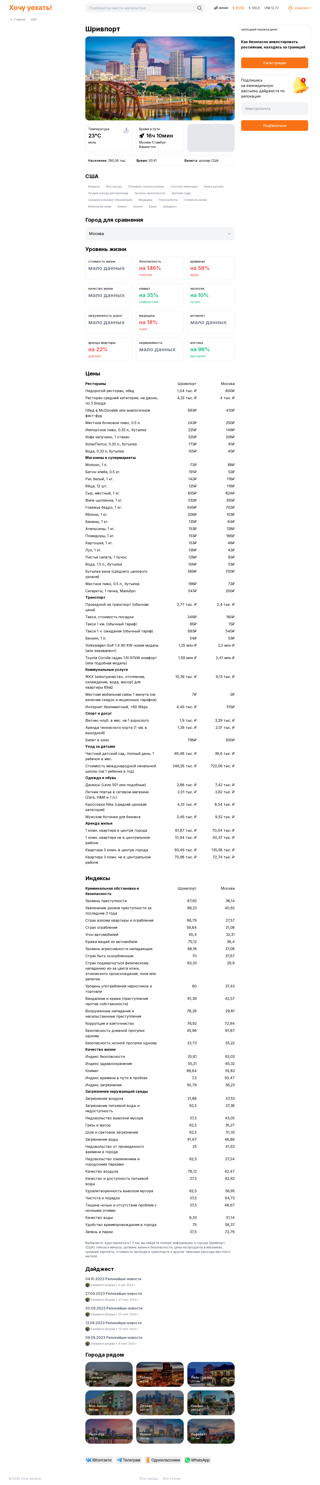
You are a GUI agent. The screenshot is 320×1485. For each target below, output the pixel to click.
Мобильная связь (99, 206)
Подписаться (274, 125)
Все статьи (171, 1478)
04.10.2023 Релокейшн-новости (113, 1279)
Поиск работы (168, 199)
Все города (114, 186)
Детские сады (181, 193)
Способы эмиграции (184, 186)
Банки (153, 206)
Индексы (94, 186)
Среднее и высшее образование (110, 199)
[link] (99, 1460)
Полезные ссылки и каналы (146, 186)
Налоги (138, 206)
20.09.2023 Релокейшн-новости (113, 1308)
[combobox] (141, 8)
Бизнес (122, 206)
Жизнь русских (214, 186)
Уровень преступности (149, 193)
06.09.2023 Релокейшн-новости (113, 1337)
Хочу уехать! (30, 8)
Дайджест (299, 8)
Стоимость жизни (195, 199)
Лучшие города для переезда (108, 193)
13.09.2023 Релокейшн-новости (113, 1323)
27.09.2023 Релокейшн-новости (113, 1293)
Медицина (145, 199)
